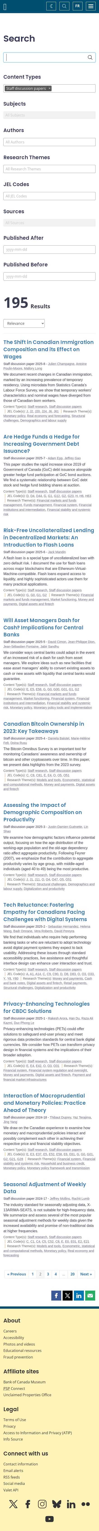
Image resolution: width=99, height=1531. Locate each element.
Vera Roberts (43, 931)
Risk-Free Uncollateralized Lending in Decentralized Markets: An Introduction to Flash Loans (48, 537)
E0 (67, 1241)
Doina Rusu (18, 743)
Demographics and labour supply (43, 420)
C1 (32, 1241)
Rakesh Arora (57, 1018)
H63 (88, 496)
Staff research (37, 406)
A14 (38, 974)
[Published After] (49, 249)
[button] (56, 1296)
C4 (38, 1241)
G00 (56, 689)
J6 (50, 411)
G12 (57, 496)
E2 (80, 1241)
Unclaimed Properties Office (27, 1394)
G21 (12, 1159)
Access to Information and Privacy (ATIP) (37, 1432)
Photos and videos (19, 1344)
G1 (50, 496)
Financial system (65, 505)
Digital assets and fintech (36, 604)
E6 (66, 1154)
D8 (66, 974)
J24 (44, 411)
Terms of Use (14, 1419)
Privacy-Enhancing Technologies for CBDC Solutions (46, 1007)
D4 (32, 496)
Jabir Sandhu (49, 646)
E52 (51, 1154)
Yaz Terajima (82, 1117)
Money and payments (59, 784)
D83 (73, 974)
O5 (59, 775)
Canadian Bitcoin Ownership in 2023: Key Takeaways (43, 727)
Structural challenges (51, 884)
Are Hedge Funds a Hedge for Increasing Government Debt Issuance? (41, 444)
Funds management (38, 505)
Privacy (9, 1426)
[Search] (90, 57)
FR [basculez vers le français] (77, 5)
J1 (31, 879)
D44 (39, 496)
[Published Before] (49, 276)
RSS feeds (11, 1477)
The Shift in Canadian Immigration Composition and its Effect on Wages (48, 349)
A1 (32, 974)
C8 (32, 775)
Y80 (16, 978)
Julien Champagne (61, 364)
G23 (70, 496)
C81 (39, 775)
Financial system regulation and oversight (58, 1070)
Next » (86, 1274)
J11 (37, 879)
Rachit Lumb (81, 1198)
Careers (10, 1331)
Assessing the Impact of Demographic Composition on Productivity (42, 812)
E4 (50, 775)
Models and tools (49, 780)
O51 (66, 775)
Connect (14, 1388)
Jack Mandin (57, 552)
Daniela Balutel (58, 738)
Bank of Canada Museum (24, 1381)
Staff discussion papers (65, 406)
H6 (82, 496)
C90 (56, 974)
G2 (64, 496)
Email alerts (13, 1470)
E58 (39, 689)
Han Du (74, 1018)
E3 (32, 1154)
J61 (56, 411)
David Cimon (57, 642)
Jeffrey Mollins (60, 1198)
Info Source (13, 1439)
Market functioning (63, 599)
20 (73, 1274)
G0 (33, 595)
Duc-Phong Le (24, 1023)
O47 (55, 879)
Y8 (9, 978)
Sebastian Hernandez (63, 926)
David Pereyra (64, 931)
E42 (39, 1066)
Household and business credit (62, 1163)
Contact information (20, 1464)
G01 (64, 689)
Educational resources (22, 1350)
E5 (32, 689)
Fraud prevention (18, 1357)
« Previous (16, 1274)
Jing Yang (10, 1122)
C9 (49, 974)
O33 (91, 974)
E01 (73, 1241)
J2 (31, 411)
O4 (48, 879)
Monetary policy (14, 416)
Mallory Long (33, 368)
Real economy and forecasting (48, 416)
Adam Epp (55, 458)
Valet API (10, 1490)
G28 (20, 1159)
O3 (84, 974)
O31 (56, 1066)
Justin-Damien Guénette (65, 827)
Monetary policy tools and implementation (63, 707)
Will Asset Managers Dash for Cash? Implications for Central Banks (43, 627)
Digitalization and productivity (44, 889)
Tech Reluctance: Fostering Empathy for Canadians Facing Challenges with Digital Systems (45, 912)
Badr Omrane (22, 931)
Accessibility (13, 1337)
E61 (72, 1154)
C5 (44, 1241)
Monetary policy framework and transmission (58, 1168)
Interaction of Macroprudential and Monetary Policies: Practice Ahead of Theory (44, 1103)
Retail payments (75, 983)
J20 (37, 411)
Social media (14, 1483)
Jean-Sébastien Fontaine (21, 646)
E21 (86, 1241)
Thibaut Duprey (60, 1117)
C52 (51, 1241)
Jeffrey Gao (72, 458)
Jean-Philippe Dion (81, 642)
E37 (39, 1154)
